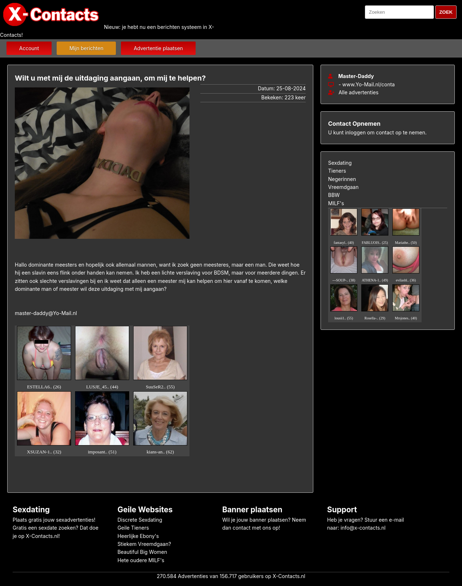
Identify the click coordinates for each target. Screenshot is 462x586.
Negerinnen (342, 179)
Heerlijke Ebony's (138, 536)
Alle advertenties (353, 92)
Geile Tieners (133, 528)
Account (29, 48)
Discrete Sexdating (139, 520)
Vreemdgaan (343, 187)
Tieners (337, 171)
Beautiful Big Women (142, 552)
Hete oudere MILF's (140, 560)
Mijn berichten (86, 48)
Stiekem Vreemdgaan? (144, 544)
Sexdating (340, 163)
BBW (334, 195)
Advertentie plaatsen (158, 48)
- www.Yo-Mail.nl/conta (367, 84)
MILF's (336, 203)
